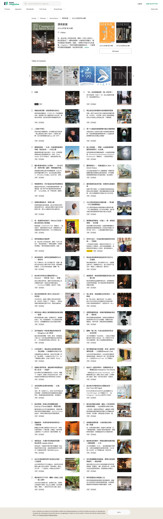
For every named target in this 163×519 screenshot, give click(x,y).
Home (34, 18)
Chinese (43, 18)
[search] (24, 3)
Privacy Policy (43, 515)
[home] (11, 3)
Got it (118, 512)
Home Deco (53, 18)
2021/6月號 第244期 (79, 18)
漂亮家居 (65, 18)
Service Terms (53, 515)
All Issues (115, 51)
